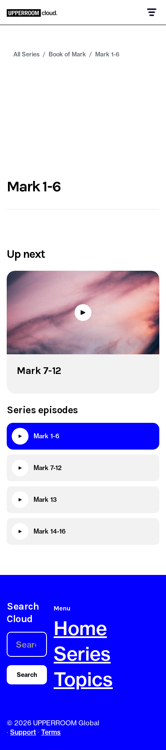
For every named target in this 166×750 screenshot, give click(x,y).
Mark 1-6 (107, 54)
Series (82, 653)
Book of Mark (67, 54)
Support (23, 732)
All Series (26, 54)
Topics (83, 679)
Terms (51, 732)
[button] (151, 12)
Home (80, 628)
